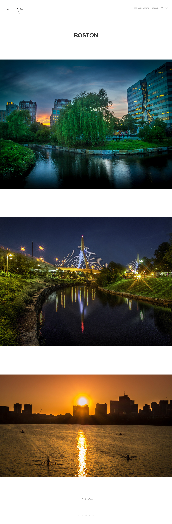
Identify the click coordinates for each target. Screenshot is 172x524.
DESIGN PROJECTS (141, 8)
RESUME (155, 8)
